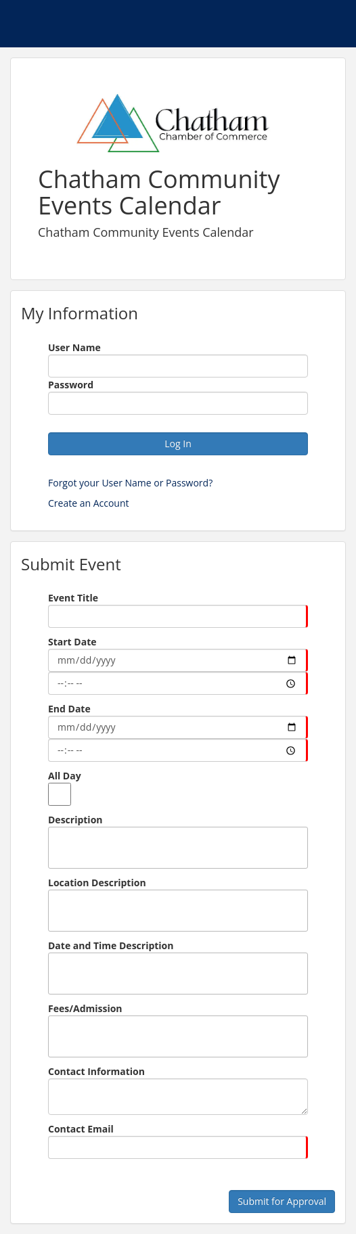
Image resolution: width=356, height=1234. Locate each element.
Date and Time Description (111, 945)
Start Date (72, 641)
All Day (64, 775)
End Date (69, 708)
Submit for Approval (282, 1201)
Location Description (97, 882)
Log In (177, 443)
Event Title (73, 597)
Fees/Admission (85, 1008)
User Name (74, 347)
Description (75, 819)
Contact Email (81, 1128)
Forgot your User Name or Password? (130, 482)
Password (70, 384)
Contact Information (96, 1071)
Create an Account (88, 503)
